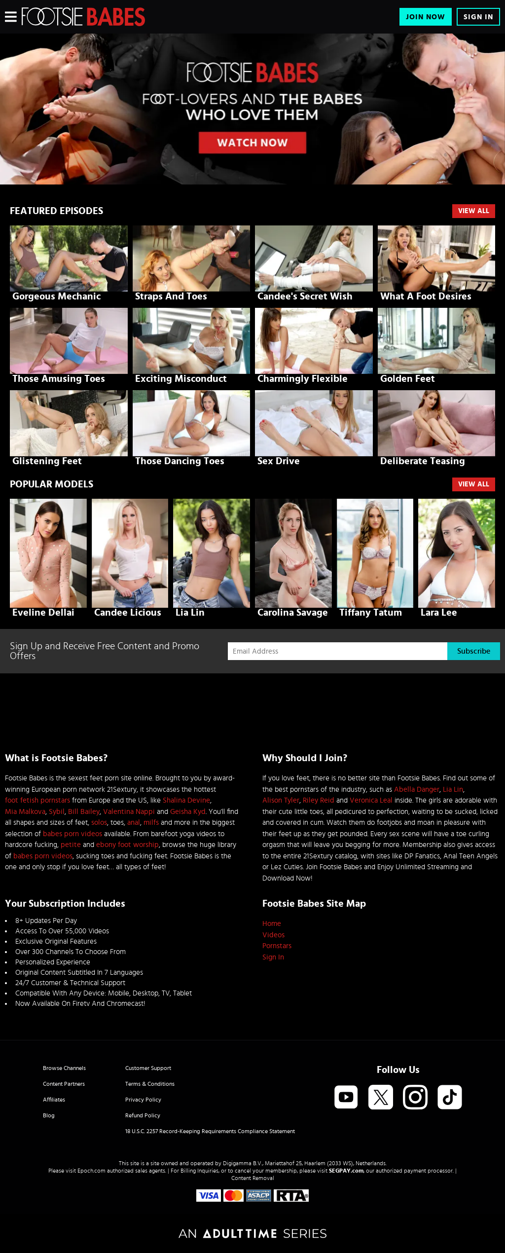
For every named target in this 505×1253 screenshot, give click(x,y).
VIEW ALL (473, 484)
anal (133, 822)
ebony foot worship (127, 844)
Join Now (425, 17)
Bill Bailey (84, 811)
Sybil (57, 811)
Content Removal (252, 1178)
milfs (151, 822)
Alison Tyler (280, 800)
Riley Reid (318, 800)
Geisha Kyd (188, 811)
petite (71, 844)
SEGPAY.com (346, 1171)
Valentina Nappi (129, 811)
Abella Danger (416, 789)
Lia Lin (453, 789)
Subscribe (473, 651)
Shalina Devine (186, 800)
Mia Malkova (25, 811)
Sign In (478, 17)
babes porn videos (72, 834)
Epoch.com (91, 1171)
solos (99, 822)
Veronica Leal (371, 800)
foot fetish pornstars (37, 800)
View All (473, 211)
